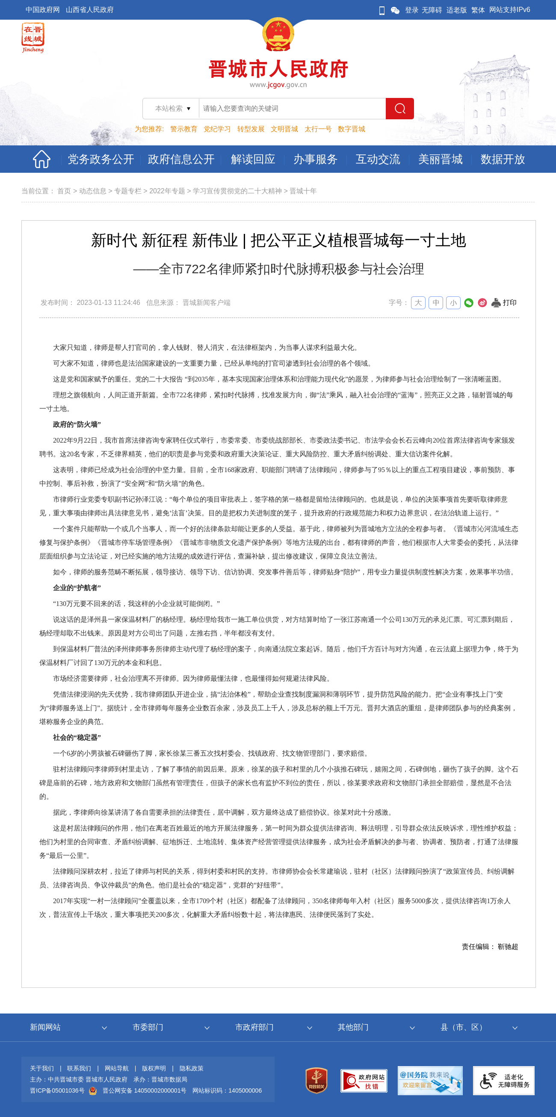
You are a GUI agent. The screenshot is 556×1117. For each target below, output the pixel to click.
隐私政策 (192, 1068)
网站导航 (117, 1068)
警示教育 (184, 129)
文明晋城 (284, 129)
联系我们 (79, 1068)
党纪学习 (217, 129)
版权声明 (154, 1068)
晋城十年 (303, 191)
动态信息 (92, 191)
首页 (64, 191)
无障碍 (432, 10)
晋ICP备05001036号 (57, 1090)
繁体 (478, 10)
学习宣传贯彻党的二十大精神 (237, 191)
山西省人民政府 (90, 9)
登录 (412, 10)
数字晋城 (351, 129)
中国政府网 (43, 9)
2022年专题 (167, 191)
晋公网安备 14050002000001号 (145, 1090)
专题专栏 (128, 191)
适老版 (457, 10)
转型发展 (251, 129)
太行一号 (318, 129)
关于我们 (42, 1068)
